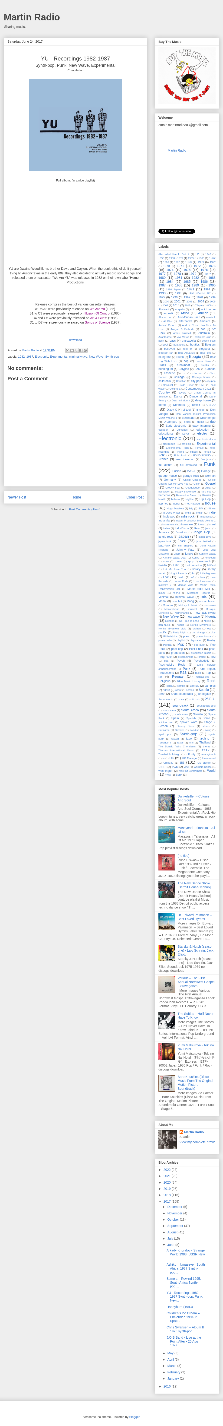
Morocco (168, 605)
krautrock (205, 561)
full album (165, 465)
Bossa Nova (203, 361)
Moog (190, 601)
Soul (210, 699)
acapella (180, 309)
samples (210, 685)
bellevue (169, 348)
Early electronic (176, 425)
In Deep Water (171, 512)
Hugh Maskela (175, 508)
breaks (205, 365)
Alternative (185, 321)
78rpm (199, 305)
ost (209, 628)
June (171, 1245)
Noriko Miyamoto (200, 624)
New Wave (96, 356)
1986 (204, 281)
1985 (186, 281)
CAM (197, 369)
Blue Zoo (205, 352)
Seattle (204, 690)
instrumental (169, 524)
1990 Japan (173, 289)
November (175, 1213)
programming (185, 656)
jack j (208, 528)
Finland (179, 451)
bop (186, 361)
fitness (194, 451)
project (202, 656)
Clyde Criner (186, 385)
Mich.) (176, 592)
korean (178, 561)
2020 (168, 1182)
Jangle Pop (201, 532)
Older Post (135, 497)
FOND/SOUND (202, 455)
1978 (177, 274)
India (188, 512)
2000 (166, 301)
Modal (162, 601)
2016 (168, 1386)
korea (166, 561)
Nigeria (210, 616)
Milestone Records (198, 592)
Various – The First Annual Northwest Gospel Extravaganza (196, 982)
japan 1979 (204, 536)
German (210, 475)
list (193, 573)
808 (209, 305)
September (175, 1226)
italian (166, 528)
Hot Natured (192, 503)
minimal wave (78, 356)
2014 (176, 305)
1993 (162, 293)
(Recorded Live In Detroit (173, 254)
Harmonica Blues (186, 495)
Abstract (163, 309)
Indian (199, 512)
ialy (191, 508)
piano (186, 636)
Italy (197, 528)
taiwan (175, 738)
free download (184, 459)
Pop (180, 644)
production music (201, 652)
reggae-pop (202, 676)
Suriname (164, 730)
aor (203, 329)
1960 (201, 258)
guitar (208, 487)
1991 (190, 289)
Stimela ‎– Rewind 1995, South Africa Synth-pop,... (184, 1282)
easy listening (201, 425)
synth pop (165, 734)
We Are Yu (97, 309)
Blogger (134, 1417)
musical (192, 609)
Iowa (201, 524)
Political (167, 644)
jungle (189, 553)
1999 (212, 297)
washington (165, 770)
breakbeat (183, 365)
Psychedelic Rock (171, 664)
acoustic (169, 313)
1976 (204, 270)
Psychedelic (201, 660)
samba (181, 685)
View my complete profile (198, 1142)
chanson (197, 373)
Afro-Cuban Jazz (189, 317)
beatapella (180, 344)
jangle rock (165, 536)
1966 (166, 262)
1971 (180, 266)
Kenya (195, 557)
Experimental (58, 356)
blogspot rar (165, 352)
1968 (188, 262)
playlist (181, 640)
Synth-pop (112, 356)
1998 (200, 297)
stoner (206, 726)
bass (173, 340)
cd (184, 373)
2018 (168, 1195)
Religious (164, 681)
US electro (204, 762)
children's (164, 381)
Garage (206, 471)
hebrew (175, 499)
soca (181, 699)
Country (164, 392)
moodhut (177, 601)
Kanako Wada (207, 553)
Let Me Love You (174, 569)
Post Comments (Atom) (84, 509)
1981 (178, 277)
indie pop (169, 516)
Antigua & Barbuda (182, 329)
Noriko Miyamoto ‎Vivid (172, 628)
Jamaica (163, 532)
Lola (202, 577)
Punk (186, 668)
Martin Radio (32, 17)
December (175, 1207)
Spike (206, 718)
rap (209, 672)
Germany (170, 479)
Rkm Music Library (188, 681)
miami (161, 592)
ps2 (213, 656)
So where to (165, 699)
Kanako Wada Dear (174, 557)
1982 (21, 356)
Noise (207, 620)
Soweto (198, 714)
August (172, 1232)
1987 (29, 356)
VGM (175, 767)
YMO (168, 774)
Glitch (196, 483)
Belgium (210, 344)
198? (207, 274)
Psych (181, 660)
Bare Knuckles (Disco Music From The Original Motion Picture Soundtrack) (195, 1082)
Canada (210, 369)
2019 (168, 1189)
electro (202, 433)
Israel (212, 524)
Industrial (164, 520)
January (173, 1378)
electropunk (169, 443)
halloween (164, 491)
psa (166, 660)
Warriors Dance (203, 766)
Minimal (163, 597)
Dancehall (195, 396)
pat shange (198, 632)
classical (168, 385)
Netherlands (182, 612)
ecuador (163, 429)
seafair (190, 690)
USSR (162, 767)
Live (166, 577)
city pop (196, 381)
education (203, 429)
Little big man (208, 573)
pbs (213, 632)
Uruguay (168, 762)
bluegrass (164, 357)
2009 (165, 305)
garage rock (191, 475)
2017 (168, 1201)
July (170, 1238)
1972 (197, 266)
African (203, 313)
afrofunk (211, 317)
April (171, 1359)
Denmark (179, 405)
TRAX (206, 750)
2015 (187, 305)
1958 (161, 258)
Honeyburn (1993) (180, 1307)
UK (172, 758)
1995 (161, 297)
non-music (164, 624)
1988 (178, 285)
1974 (170, 270)
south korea (181, 714)
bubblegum (165, 369)
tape (189, 738)
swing (208, 730)
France (163, 459)
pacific (162, 632)
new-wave (193, 616)
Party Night (179, 632)
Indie (212, 512)
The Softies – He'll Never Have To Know (195, 1015)
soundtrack (180, 705)
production (178, 652)
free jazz (206, 459)
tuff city (190, 754)
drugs (187, 421)
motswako (210, 605)
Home (76, 497)
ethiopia (186, 443)
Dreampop (170, 421)
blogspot (204, 348)
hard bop (206, 491)
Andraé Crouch (167, 325)
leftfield (211, 565)
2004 (200, 301)
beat (165, 344)
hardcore (164, 495)
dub (213, 421)
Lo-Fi (181, 577)
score (166, 690)
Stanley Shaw (185, 726)
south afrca (169, 710)
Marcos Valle (185, 585)
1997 (187, 297)
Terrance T (164, 742)
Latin (176, 565)
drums (200, 421)
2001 (177, 301)
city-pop (211, 381)
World (211, 770)
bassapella (189, 340)
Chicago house (201, 377)
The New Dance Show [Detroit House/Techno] (194, 885)
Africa (185, 313)
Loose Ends (181, 581)
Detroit (196, 404)
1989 (195, 285)
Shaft (161, 694)
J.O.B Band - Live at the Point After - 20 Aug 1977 (184, 1341)
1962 (212, 258)
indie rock (187, 516)
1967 (177, 262)
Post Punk (196, 649)
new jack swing (205, 612)
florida (207, 451)
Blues (180, 357)
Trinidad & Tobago (169, 754)
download (188, 417)
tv (164, 758)
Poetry (211, 640)
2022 (168, 1170)
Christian (181, 381)
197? (213, 262)
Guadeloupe (192, 487)
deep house (203, 400)
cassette (169, 373)
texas (180, 742)
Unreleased (209, 758)
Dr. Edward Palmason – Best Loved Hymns (195, 917)
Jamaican (181, 532)
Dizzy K (172, 409)
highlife (190, 499)
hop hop (163, 503)
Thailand (204, 742)
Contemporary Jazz (198, 388)
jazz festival (204, 541)
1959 (191, 258)
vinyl (186, 766)
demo (162, 405)
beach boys (209, 340)
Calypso (183, 369)
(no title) (184, 856)
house (210, 503)
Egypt (185, 433)
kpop (190, 561)
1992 (207, 289)
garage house (167, 475)
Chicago (179, 377)
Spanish (191, 718)
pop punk (199, 644)
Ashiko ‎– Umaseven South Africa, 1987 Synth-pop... (186, 1268)
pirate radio (165, 640)
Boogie (195, 356)
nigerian (169, 620)
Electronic (41, 356)
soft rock (195, 699)
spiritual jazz (166, 722)
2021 (168, 1176)
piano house (204, 636)
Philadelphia (170, 636)
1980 (162, 277)
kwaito (162, 565)
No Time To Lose (189, 620)
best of (187, 348)
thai (191, 742)
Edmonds (182, 429)
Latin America (193, 565)
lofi (192, 577)
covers (182, 392)
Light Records (179, 573)
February (174, 1372)
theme (206, 746)
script (178, 690)
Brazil (162, 365)
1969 (200, 262)
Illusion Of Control (97, 313)
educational (165, 433)
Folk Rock (180, 455)
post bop (177, 649)
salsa (170, 685)
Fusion (176, 471)
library (196, 569)
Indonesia (206, 516)
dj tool (187, 409)
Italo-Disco (182, 528)
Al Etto (167, 321)
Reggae (178, 676)
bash (161, 340)
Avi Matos (183, 337)
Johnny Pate (185, 549)
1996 (174, 297)
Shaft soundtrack (182, 694)
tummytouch (208, 754)
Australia (204, 333)
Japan (183, 536)
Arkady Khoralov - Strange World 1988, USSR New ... (186, 1254)
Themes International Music (176, 750)
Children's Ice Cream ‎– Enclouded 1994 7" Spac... (183, 1317)
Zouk (179, 774)
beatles (195, 344)
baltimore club (203, 337)
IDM (200, 508)
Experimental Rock (177, 447)
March (172, 1366)
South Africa (190, 710)
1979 (192, 274)
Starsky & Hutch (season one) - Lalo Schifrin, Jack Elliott (195, 950)
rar (160, 676)
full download (188, 465)
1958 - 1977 (176, 258)
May (170, 1353)
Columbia (175, 388)
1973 (212, 266)
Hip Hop (205, 499)
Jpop (177, 553)
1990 (212, 285)
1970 (166, 266)
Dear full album (181, 400)
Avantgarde (165, 337)
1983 (212, 277)
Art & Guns (98, 318)
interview (187, 524)
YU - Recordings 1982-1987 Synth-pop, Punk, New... (185, 1296)
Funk (210, 464)
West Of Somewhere (190, 770)
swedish (194, 730)
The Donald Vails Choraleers (177, 746)
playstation (196, 640)
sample (195, 685)
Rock (211, 681)
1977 (162, 274)
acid (192, 309)
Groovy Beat (172, 487)
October (173, 1219)
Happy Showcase (185, 491)
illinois (212, 508)
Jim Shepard (185, 545)
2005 (213, 301)
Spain (175, 718)
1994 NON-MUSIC (199, 293)
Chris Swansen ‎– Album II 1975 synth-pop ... (186, 1329)
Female (199, 447)
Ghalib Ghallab (192, 479)
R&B (183, 672)
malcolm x (164, 585)
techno (204, 738)
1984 (170, 281)
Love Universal (202, 581)
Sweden (179, 730)
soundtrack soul (206, 705)
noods (180, 624)
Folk (161, 455)
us (182, 762)
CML (202, 385)
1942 (208, 254)
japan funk (164, 541)
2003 (189, 301)
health (161, 499)
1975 (186, 270)
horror (176, 503)
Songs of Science (97, 322)
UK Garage (189, 758)
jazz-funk (164, 545)
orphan (197, 628)
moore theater (207, 601)
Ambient (205, 321)
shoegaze (204, 694)
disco (211, 404)
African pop (165, 317)
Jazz (182, 541)
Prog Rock (165, 656)
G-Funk (191, 471)
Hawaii (206, 495)
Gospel (210, 483)
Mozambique (171, 609)
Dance (178, 396)
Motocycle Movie (188, 605)
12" (197, 254)
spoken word (188, 722)
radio (198, 672)
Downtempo (208, 417)
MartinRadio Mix (198, 589)
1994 (178, 293)
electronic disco (206, 439)
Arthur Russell (182, 333)
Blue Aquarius (186, 352)
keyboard (210, 557)
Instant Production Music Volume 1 (196, 520)
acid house (208, 309)
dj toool (201, 409)
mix (204, 596)
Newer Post (16, 497)
